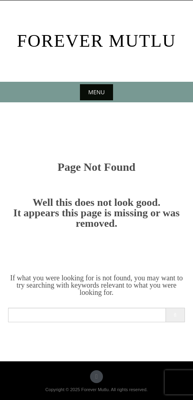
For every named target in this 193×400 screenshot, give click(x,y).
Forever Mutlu (96, 41)
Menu (96, 92)
